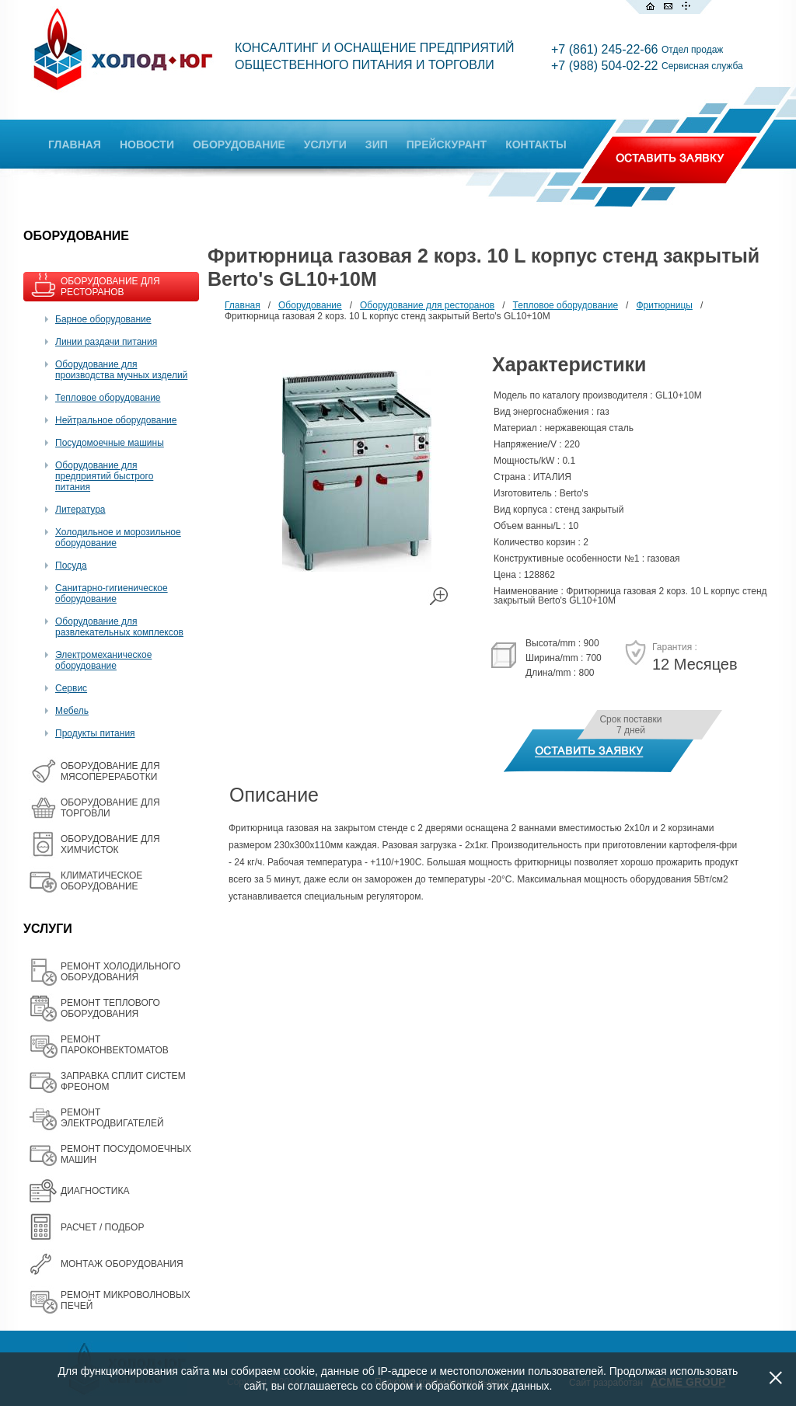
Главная (242, 305)
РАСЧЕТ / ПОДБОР (102, 1227)
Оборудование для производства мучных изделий (121, 370)
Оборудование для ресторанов (427, 305)
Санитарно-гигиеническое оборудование (111, 593)
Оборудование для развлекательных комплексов (119, 627)
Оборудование (310, 305)
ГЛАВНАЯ (74, 144)
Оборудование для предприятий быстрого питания (104, 476)
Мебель (72, 710)
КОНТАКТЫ (535, 144)
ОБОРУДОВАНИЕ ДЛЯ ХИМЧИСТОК (110, 844)
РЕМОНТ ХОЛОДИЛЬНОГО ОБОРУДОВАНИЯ (120, 972)
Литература (80, 509)
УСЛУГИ (325, 144)
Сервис (71, 688)
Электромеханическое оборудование (103, 660)
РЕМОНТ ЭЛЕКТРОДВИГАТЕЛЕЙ (112, 1118)
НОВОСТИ (147, 144)
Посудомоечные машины (109, 442)
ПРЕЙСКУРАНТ (447, 144)
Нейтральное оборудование (115, 420)
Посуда (71, 565)
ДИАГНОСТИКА (95, 1190)
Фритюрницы (664, 305)
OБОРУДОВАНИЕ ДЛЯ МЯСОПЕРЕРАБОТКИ (110, 771)
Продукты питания (95, 733)
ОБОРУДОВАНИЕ (239, 144)
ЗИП (376, 144)
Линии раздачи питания (106, 341)
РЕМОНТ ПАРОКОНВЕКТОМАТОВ (115, 1045)
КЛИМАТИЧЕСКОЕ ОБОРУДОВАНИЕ (101, 881)
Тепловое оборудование (108, 397)
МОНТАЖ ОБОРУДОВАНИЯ (122, 1263)
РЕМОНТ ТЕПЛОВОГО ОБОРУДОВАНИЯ (110, 1008)
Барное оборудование (103, 319)
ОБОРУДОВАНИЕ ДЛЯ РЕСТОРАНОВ (110, 287)
